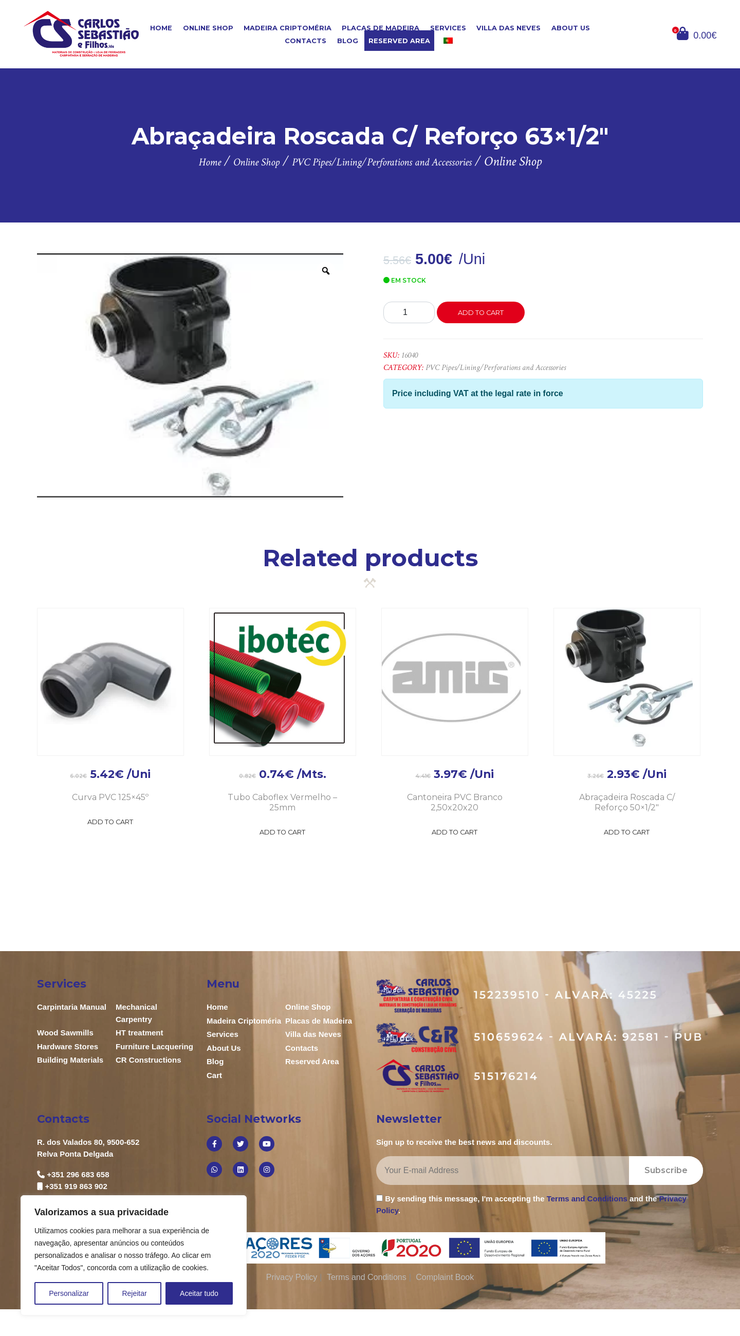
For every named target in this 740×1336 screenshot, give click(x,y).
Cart (214, 1075)
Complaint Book (445, 1277)
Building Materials (70, 1059)
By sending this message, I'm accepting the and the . (531, 1204)
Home (161, 28)
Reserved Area (399, 41)
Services (448, 28)
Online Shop (208, 28)
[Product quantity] (409, 312)
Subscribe (666, 1170)
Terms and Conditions (587, 1198)
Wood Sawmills (65, 1032)
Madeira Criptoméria (287, 28)
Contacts (305, 41)
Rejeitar (134, 1293)
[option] (190, 375)
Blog (347, 41)
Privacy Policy (292, 1277)
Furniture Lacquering (154, 1046)
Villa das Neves (508, 28)
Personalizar (69, 1293)
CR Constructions (148, 1059)
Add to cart (481, 313)
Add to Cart (110, 822)
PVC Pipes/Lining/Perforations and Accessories (495, 367)
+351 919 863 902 (76, 1186)
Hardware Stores (67, 1046)
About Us (570, 28)
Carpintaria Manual (71, 1007)
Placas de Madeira (380, 28)
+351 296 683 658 (78, 1174)
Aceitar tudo (199, 1293)
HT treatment (139, 1032)
